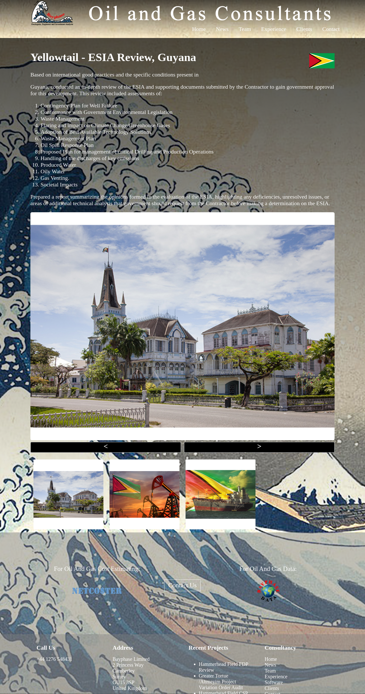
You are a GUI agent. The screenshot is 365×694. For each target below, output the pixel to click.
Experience (273, 29)
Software (274, 682)
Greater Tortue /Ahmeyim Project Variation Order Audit (221, 681)
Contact (331, 29)
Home (199, 29)
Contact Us (182, 585)
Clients (304, 29)
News (222, 29)
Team (245, 29)
